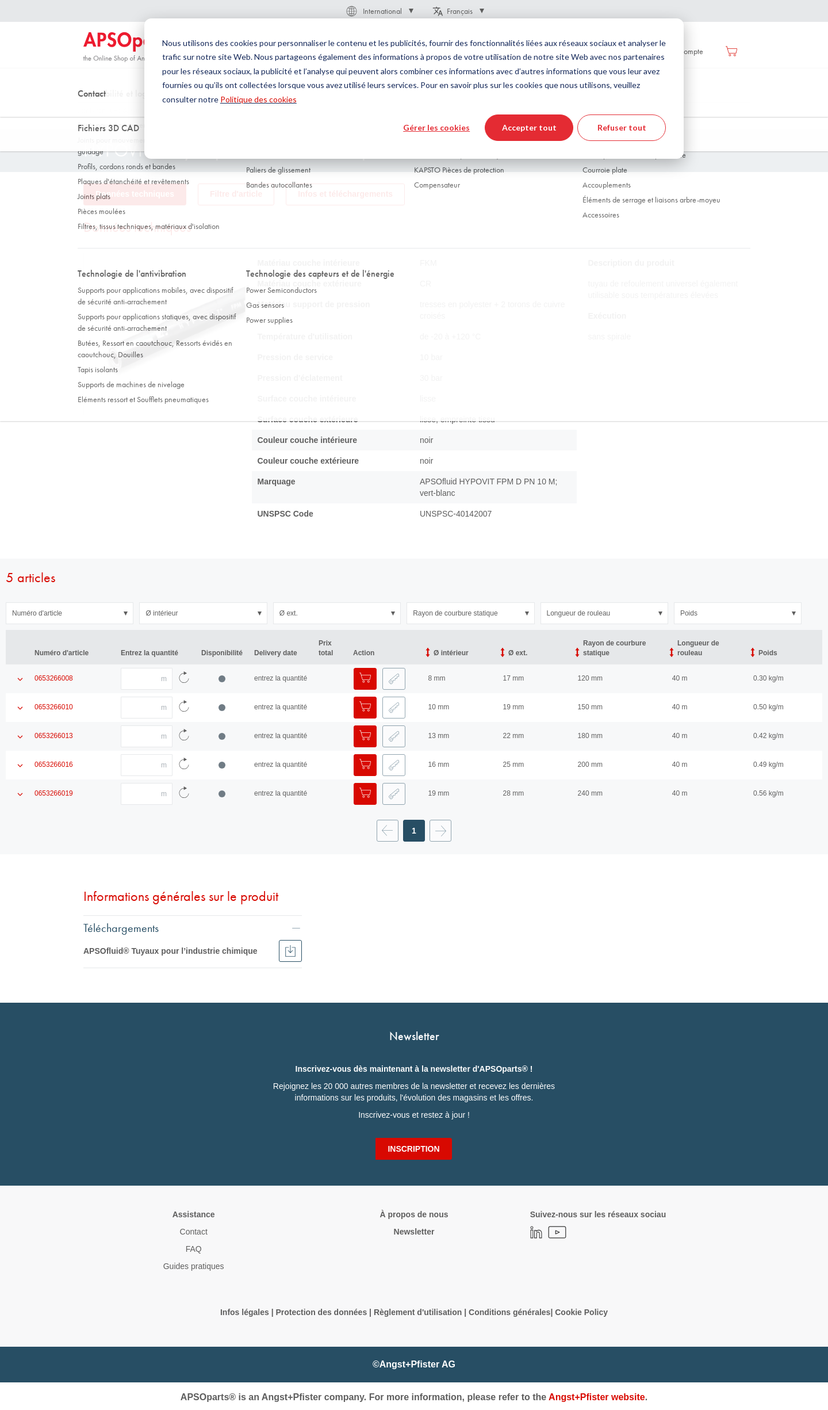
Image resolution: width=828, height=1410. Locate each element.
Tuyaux (224, 114)
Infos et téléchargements (345, 193)
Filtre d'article (236, 193)
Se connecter (614, 51)
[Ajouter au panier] (365, 679)
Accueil (94, 114)
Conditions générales (509, 1312)
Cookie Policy (581, 1312)
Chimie (329, 114)
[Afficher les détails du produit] (20, 679)
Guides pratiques (193, 1266)
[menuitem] (266, 51)
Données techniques (134, 193)
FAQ (194, 1249)
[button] (378, 11)
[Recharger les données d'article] (184, 679)
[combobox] (414, 84)
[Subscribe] (413, 1149)
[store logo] (132, 47)
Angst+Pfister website (597, 1397)
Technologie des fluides (159, 114)
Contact (194, 1231)
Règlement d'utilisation (418, 1312)
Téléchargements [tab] (121, 927)
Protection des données (321, 1312)
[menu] (383, 51)
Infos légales (244, 1312)
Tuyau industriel (276, 114)
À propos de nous (413, 1214)
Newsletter (414, 1231)
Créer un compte (677, 51)
